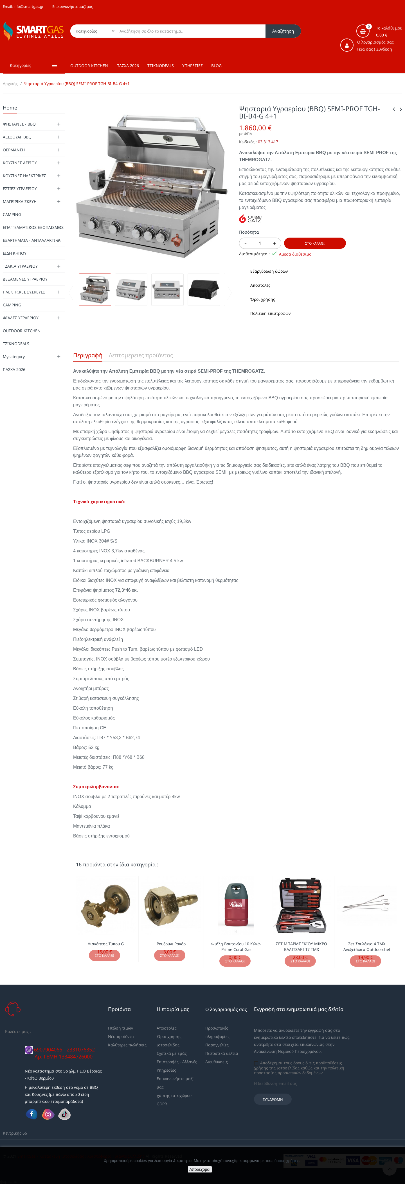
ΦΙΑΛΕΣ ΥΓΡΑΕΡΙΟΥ (21, 317)
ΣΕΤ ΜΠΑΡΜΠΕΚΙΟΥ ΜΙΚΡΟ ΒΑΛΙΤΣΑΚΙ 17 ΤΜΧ (301, 946)
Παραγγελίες (217, 1045)
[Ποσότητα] (260, 243)
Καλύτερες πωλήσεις (127, 1045)
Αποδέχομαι (199, 1169)
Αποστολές (167, 1028)
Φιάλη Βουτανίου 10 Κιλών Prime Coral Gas (236, 946)
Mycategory (14, 356)
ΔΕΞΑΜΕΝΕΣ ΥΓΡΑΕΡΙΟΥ (25, 279)
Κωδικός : (248, 141)
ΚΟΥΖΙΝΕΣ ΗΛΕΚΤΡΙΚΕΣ (24, 175)
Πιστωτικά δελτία (221, 1053)
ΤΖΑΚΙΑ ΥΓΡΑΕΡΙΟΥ (20, 266)
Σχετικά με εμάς (172, 1053)
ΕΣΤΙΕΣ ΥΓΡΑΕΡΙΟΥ (20, 188)
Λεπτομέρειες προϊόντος (141, 355)
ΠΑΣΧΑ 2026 (14, 369)
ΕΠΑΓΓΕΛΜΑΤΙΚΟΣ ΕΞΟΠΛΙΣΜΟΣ (33, 227)
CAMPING (12, 214)
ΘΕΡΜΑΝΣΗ (14, 149)
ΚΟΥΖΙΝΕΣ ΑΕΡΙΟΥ (20, 162)
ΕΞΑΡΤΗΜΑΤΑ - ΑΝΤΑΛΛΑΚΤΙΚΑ (31, 240)
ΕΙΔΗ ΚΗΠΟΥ (14, 253)
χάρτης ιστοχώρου (174, 1095)
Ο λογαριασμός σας (226, 1009)
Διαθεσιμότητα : (254, 253)
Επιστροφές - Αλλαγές (177, 1061)
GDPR (162, 1103)
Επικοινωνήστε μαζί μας (72, 6)
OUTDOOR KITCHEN (21, 330)
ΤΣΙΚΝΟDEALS (16, 343)
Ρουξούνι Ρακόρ (171, 943)
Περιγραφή (87, 355)
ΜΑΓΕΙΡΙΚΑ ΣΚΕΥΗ (20, 201)
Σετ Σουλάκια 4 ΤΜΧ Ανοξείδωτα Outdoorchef (366, 946)
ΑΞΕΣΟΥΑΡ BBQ (17, 137)
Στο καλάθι (315, 243)
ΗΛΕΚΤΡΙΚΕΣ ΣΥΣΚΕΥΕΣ (24, 292)
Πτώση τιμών (120, 1028)
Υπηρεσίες (166, 1070)
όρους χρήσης (286, 1160)
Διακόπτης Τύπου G (106, 943)
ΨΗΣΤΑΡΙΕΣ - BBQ (19, 124)
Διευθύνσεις (216, 1061)
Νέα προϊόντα (121, 1036)
